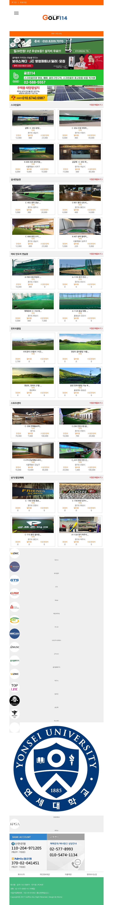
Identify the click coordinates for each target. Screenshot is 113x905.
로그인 (14, 2)
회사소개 (21, 874)
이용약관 (68, 874)
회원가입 (23, 2)
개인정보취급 (45, 874)
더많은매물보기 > (96, 105)
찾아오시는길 (92, 874)
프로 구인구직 (56, 34)
